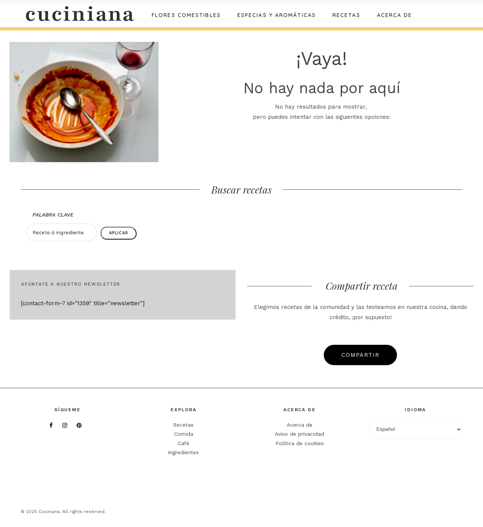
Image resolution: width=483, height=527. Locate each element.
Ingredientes (183, 452)
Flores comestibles (186, 15)
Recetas (346, 15)
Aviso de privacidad (299, 434)
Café (183, 443)
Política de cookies (299, 443)
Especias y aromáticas (276, 15)
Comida (183, 434)
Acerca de (394, 15)
